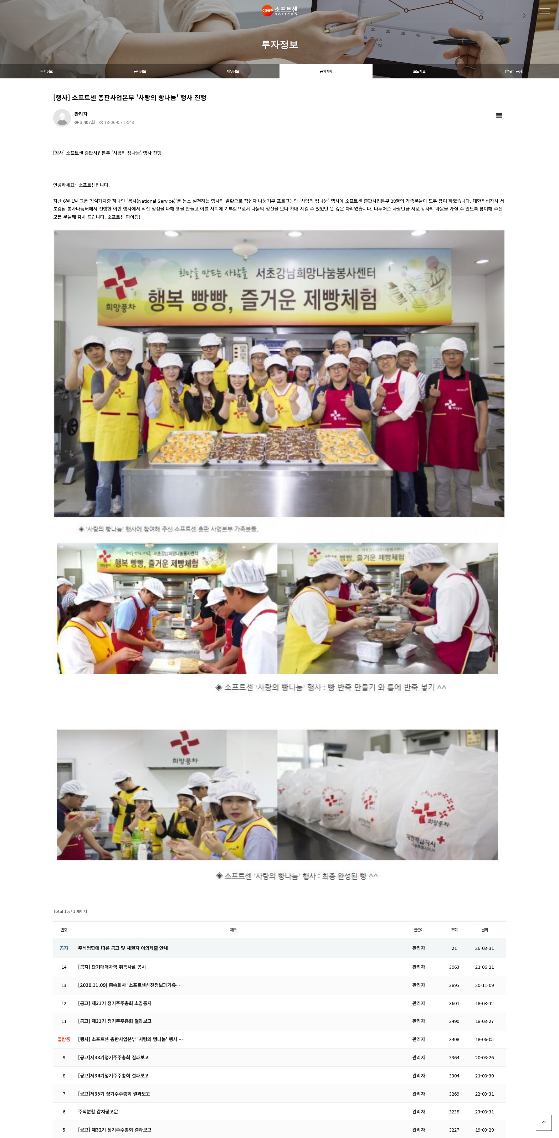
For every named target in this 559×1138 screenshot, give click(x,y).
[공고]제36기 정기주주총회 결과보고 (114, 942)
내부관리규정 (512, 71)
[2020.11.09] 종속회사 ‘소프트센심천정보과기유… (129, 725)
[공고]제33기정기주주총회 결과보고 (113, 797)
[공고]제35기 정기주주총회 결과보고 (114, 834)
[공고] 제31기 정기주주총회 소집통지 (115, 743)
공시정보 (140, 71)
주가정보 (46, 71)
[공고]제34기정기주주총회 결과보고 (113, 815)
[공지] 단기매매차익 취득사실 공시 (112, 707)
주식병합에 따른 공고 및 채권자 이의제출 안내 (123, 688)
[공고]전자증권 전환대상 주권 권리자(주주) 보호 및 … (131, 924)
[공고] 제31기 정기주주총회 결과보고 (115, 761)
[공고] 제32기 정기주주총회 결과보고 (115, 870)
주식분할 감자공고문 (98, 852)
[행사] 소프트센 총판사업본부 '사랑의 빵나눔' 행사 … (130, 779)
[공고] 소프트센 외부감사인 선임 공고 (115, 888)
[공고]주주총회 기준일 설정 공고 (110, 906)
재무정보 (233, 71)
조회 (454, 670)
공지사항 (326, 71)
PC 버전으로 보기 (280, 1118)
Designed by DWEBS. (279, 1101)
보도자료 (419, 71)
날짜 (484, 670)
